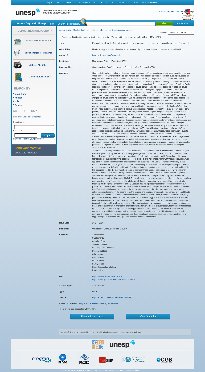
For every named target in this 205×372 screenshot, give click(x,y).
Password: (17, 130)
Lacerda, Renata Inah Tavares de (106, 55)
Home (51, 23)
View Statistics (148, 316)
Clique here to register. (26, 152)
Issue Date (20, 94)
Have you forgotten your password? (28, 139)
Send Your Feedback (179, 11)
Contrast (120, 2)
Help (192, 11)
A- (107, 2)
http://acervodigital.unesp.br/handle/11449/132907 (113, 279)
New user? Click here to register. (27, 117)
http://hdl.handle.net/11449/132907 (107, 276)
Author (18, 97)
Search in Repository (69, 23)
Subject (19, 105)
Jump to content (52, 2)
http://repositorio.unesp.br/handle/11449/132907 (112, 297)
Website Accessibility (150, 2)
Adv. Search (182, 23)
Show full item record (92, 316)
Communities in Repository (35, 31)
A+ (101, 2)
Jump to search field (87, 2)
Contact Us (164, 11)
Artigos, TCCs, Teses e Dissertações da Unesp (111, 30)
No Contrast (133, 2)
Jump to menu (69, 2)
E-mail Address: (20, 122)
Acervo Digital (65, 30)
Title (17, 101)
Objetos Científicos (81, 30)
